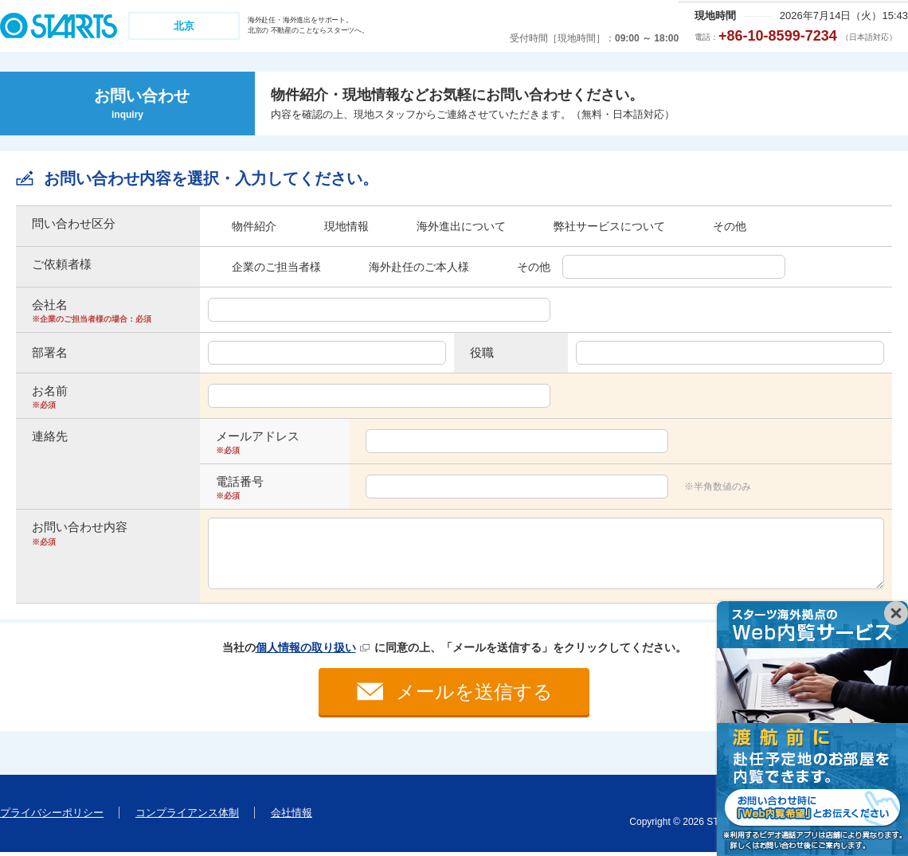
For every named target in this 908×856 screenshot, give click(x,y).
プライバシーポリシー (52, 816)
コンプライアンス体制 (187, 816)
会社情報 (291, 816)
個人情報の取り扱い (306, 647)
